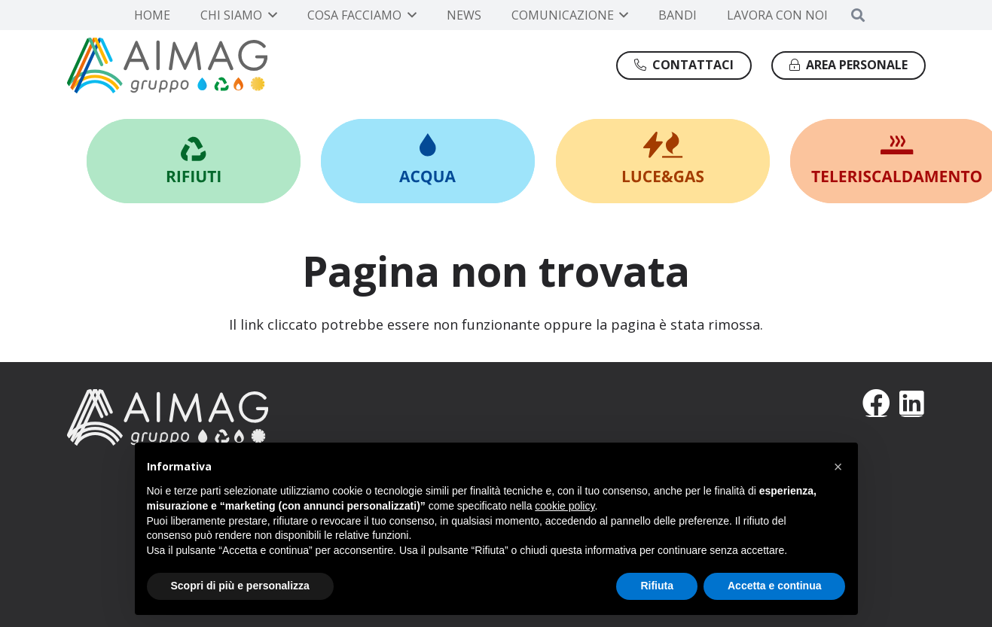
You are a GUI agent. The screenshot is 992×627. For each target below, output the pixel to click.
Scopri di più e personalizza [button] (240, 586)
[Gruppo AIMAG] (167, 65)
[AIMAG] (271, 417)
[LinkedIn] (912, 403)
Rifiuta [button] (656, 586)
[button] (269, 15)
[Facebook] (876, 403)
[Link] (194, 161)
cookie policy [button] (564, 506)
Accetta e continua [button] (774, 586)
